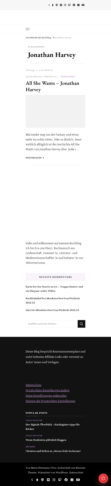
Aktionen (30, 447)
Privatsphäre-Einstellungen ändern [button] (47, 390)
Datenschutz (33, 385)
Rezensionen (68, 77)
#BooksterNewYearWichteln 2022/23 (57, 310)
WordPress (62, 472)
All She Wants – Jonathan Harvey (52, 86)
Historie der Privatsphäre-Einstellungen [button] (50, 401)
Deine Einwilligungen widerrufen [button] (46, 395)
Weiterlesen (35, 157)
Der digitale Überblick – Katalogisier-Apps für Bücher (53, 426)
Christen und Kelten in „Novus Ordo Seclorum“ (53, 451)
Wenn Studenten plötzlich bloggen (46, 440)
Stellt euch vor (34, 420)
